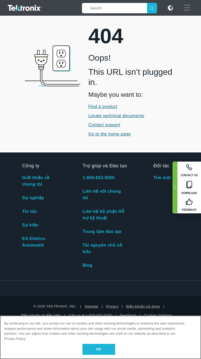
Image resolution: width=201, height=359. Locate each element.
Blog (87, 265)
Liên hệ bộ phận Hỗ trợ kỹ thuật (103, 214)
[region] (100, 337)
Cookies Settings (158, 315)
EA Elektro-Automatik (34, 241)
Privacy (112, 306)
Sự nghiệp (33, 198)
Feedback (128, 315)
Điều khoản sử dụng (143, 306)
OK (99, 349)
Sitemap (91, 306)
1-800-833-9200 (98, 177)
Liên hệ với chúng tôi (101, 194)
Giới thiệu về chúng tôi (35, 180)
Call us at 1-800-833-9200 (90, 315)
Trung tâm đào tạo (101, 231)
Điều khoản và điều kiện (41, 315)
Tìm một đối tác (170, 177)
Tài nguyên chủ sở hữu (102, 248)
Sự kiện (30, 225)
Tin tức (29, 211)
